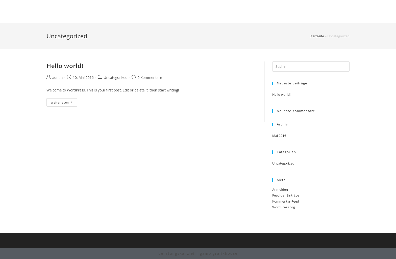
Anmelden (280, 189)
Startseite (316, 36)
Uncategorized (115, 77)
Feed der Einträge (285, 195)
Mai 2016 (279, 135)
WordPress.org (283, 207)
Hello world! (64, 65)
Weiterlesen (64, 103)
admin (57, 77)
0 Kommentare (149, 77)
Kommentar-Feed (285, 201)
